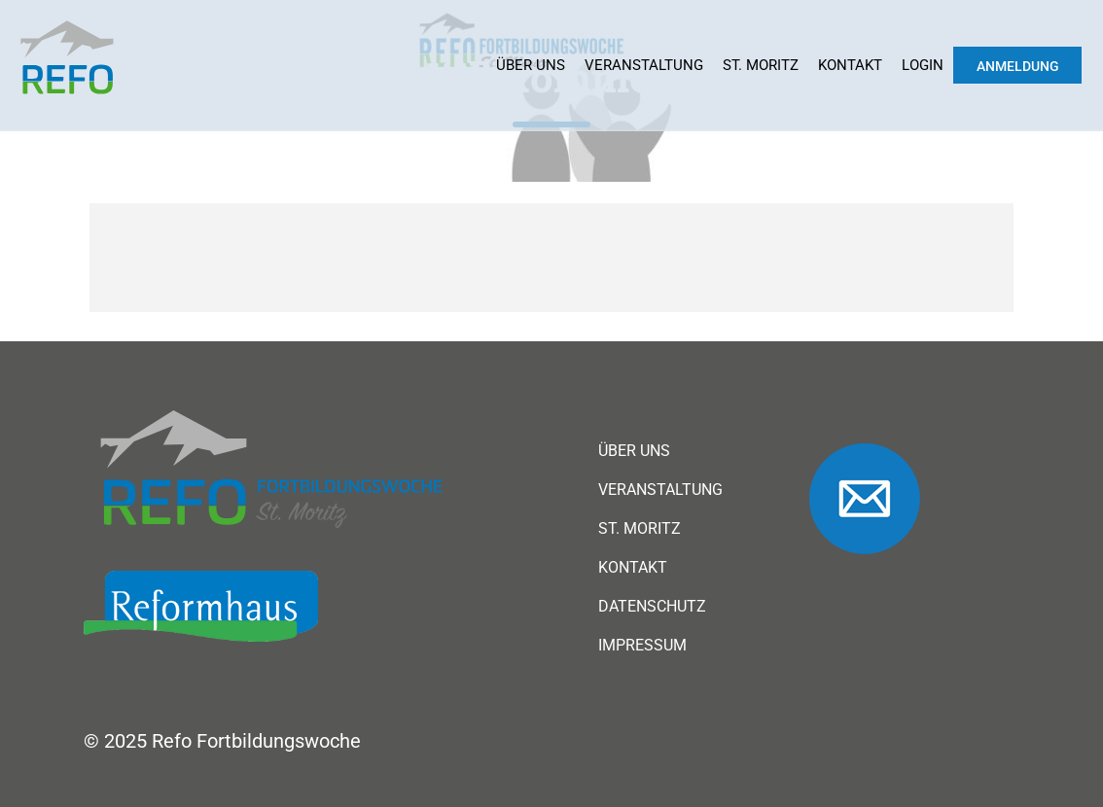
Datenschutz (652, 606)
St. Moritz (761, 65)
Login (922, 65)
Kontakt (850, 65)
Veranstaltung (644, 65)
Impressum (642, 645)
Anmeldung (1018, 66)
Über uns (530, 65)
